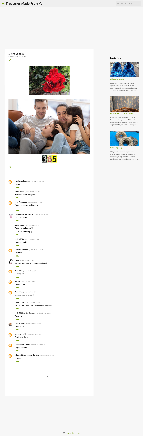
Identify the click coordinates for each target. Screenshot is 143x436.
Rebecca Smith (20, 334)
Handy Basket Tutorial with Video (121, 113)
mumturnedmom (21, 181)
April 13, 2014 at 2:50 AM (31, 239)
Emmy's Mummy (21, 202)
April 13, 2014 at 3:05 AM (36, 250)
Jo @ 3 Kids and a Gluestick (25, 313)
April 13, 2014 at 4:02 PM (38, 344)
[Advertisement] (49, 413)
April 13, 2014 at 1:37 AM (41, 214)
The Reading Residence (24, 214)
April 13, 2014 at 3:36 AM (29, 271)
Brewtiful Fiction (21, 250)
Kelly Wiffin (19, 239)
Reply (17, 187)
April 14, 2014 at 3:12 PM (47, 355)
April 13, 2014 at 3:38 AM (28, 281)
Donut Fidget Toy (116, 148)
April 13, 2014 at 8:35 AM (44, 313)
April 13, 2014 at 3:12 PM (34, 334)
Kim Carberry (20, 323)
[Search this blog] (130, 3)
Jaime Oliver (20, 302)
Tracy (17, 260)
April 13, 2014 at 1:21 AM (35, 202)
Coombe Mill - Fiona (22, 344)
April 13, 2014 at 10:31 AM (33, 323)
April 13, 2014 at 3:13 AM (27, 260)
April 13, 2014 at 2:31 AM (32, 225)
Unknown (18, 271)
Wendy (17, 281)
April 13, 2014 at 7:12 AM (29, 292)
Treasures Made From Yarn (26, 3)
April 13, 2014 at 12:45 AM (32, 191)
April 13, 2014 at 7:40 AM (32, 302)
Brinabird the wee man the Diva (27, 355)
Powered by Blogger (71, 433)
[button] (9, 60)
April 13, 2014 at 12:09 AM (36, 181)
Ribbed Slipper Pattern (117, 79)
